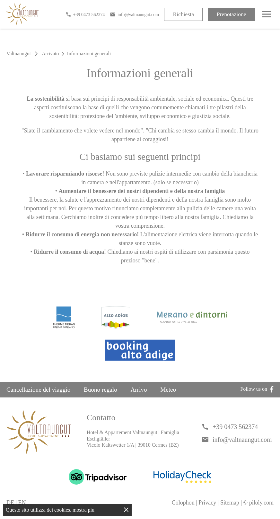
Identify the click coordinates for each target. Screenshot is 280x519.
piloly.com (261, 502)
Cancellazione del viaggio (38, 389)
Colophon (183, 502)
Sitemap (229, 502)
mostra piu (83, 510)
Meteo (168, 389)
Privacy (207, 502)
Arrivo (138, 389)
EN (22, 502)
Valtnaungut (18, 53)
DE (10, 502)
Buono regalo (100, 389)
